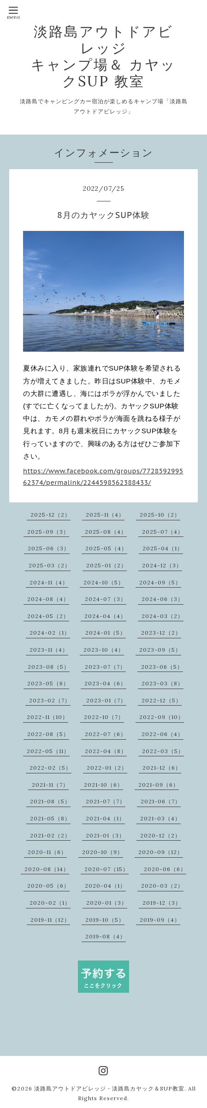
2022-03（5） (163, 751)
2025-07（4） (162, 531)
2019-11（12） (50, 919)
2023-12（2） (161, 632)
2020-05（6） (48, 885)
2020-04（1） (105, 885)
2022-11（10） (47, 716)
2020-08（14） (46, 869)
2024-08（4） (48, 598)
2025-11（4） (105, 514)
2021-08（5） (50, 801)
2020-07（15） (106, 869)
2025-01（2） (106, 565)
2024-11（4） (49, 582)
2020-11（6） (47, 852)
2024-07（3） (105, 598)
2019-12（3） (161, 902)
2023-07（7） (105, 666)
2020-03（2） (162, 885)
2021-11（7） (50, 784)
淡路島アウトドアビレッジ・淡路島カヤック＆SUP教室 (109, 1088)
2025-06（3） (49, 548)
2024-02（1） (50, 632)
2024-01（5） (105, 632)
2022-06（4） (162, 734)
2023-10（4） (103, 649)
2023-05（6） (48, 683)
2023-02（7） (50, 700)
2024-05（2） (48, 616)
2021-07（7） (105, 801)
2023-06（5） (162, 666)
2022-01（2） (107, 767)
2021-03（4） (160, 818)
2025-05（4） (106, 548)
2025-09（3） (48, 531)
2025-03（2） (50, 565)
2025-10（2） (160, 514)
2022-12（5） (162, 700)
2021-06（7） (161, 801)
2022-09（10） (161, 716)
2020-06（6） (165, 869)
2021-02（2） (50, 835)
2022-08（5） (48, 734)
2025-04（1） (162, 548)
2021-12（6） (161, 767)
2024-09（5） (160, 582)
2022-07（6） (105, 734)
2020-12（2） (160, 835)
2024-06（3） (162, 598)
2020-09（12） (160, 852)
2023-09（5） (160, 649)
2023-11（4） (49, 649)
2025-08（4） (106, 531)
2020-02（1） (50, 902)
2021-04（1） (105, 818)
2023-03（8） (162, 683)
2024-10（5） (103, 582)
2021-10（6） (103, 784)
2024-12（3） (162, 565)
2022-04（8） (106, 751)
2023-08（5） (49, 666)
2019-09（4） (160, 919)
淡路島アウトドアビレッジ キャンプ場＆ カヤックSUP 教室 (103, 56)
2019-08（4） (105, 936)
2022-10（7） (104, 716)
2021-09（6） (158, 784)
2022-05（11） (48, 751)
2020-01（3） (106, 902)
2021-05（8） (50, 818)
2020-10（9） (102, 852)
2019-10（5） (104, 919)
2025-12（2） (50, 514)
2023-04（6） (105, 683)
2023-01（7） (106, 700)
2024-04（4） (105, 616)
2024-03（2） (162, 616)
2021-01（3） (105, 835)
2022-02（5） (50, 767)
